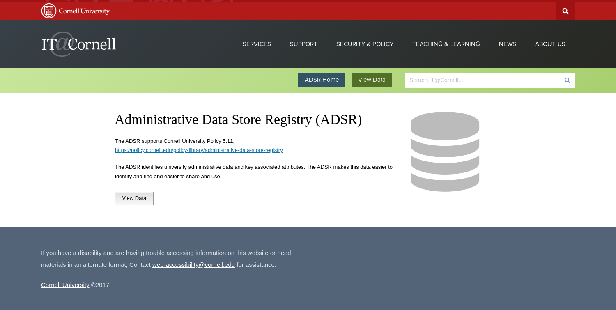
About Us (550, 42)
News (507, 42)
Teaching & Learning (446, 42)
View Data (372, 78)
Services (257, 42)
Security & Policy (364, 42)
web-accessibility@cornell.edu (193, 262)
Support (303, 42)
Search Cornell (565, 9)
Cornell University (65, 283)
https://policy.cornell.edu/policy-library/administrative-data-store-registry (199, 148)
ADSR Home (322, 78)
